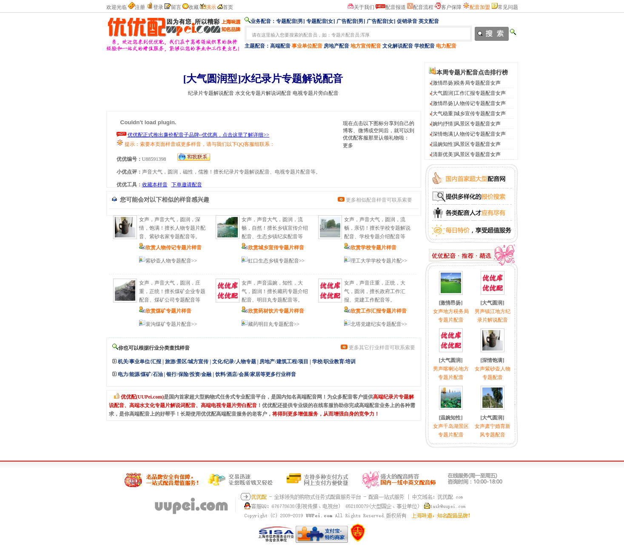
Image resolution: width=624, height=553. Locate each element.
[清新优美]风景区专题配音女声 (466, 154)
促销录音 (407, 21)
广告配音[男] (350, 21)
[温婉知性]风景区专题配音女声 (466, 144)
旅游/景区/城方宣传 (187, 362)
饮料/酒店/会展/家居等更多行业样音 (255, 374)
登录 (158, 7)
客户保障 (451, 7)
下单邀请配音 (186, 185)
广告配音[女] (381, 21)
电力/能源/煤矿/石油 (140, 374)
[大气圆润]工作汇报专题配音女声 (468, 93)
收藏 (193, 7)
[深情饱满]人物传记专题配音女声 (468, 134)
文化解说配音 (397, 46)
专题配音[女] (320, 21)
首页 (228, 7)
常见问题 (508, 7)
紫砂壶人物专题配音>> (171, 261)
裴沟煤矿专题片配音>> (171, 324)
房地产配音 (336, 46)
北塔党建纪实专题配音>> (378, 324)
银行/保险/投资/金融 (188, 374)
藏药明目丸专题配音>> (274, 324)
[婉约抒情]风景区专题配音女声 (466, 124)
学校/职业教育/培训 (334, 362)
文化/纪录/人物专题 (234, 362)
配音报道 (395, 7)
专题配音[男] (290, 21)
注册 (140, 7)
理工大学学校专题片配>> (378, 261)
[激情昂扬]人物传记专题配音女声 (468, 103)
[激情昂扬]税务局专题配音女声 (466, 83)
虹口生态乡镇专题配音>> (276, 261)
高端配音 (280, 46)
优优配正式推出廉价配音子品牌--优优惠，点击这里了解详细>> (199, 135)
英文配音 (429, 21)
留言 (176, 7)
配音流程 (423, 7)
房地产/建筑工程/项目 (283, 362)
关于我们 (364, 7)
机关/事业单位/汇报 (140, 362)
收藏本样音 (155, 185)
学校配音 (424, 46)
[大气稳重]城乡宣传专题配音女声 (468, 114)
